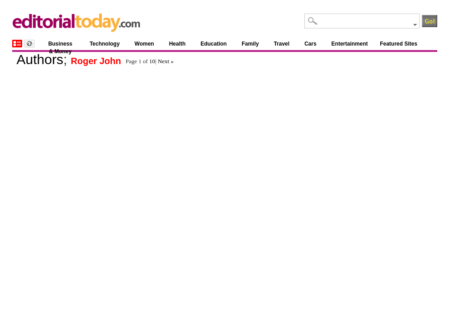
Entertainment (349, 44)
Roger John (96, 61)
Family (250, 44)
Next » (166, 61)
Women (144, 44)
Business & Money (60, 45)
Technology (104, 44)
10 (152, 61)
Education (213, 44)
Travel (281, 44)
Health (177, 44)
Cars (310, 44)
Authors (40, 59)
